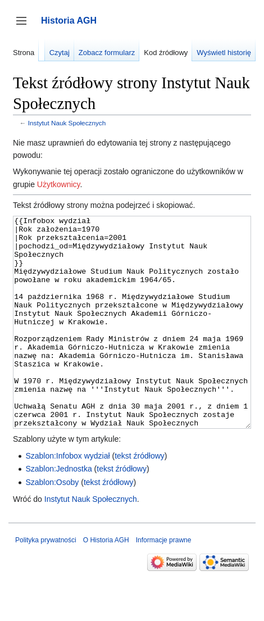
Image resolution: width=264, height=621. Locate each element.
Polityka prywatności (45, 582)
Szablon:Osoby (52, 524)
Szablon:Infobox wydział (67, 497)
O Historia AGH (106, 582)
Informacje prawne (164, 582)
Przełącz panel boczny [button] (25, 26)
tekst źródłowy (140, 497)
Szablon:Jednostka (58, 510)
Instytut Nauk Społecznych (67, 122)
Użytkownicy (58, 184)
